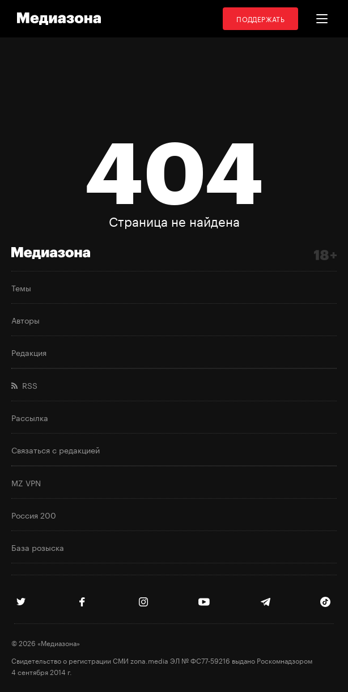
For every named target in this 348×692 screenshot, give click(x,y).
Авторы (25, 319)
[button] (322, 18)
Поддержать (260, 18)
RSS (24, 385)
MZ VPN (26, 482)
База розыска (37, 547)
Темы (21, 287)
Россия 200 (33, 514)
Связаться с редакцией (55, 449)
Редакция (28, 352)
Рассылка (29, 417)
